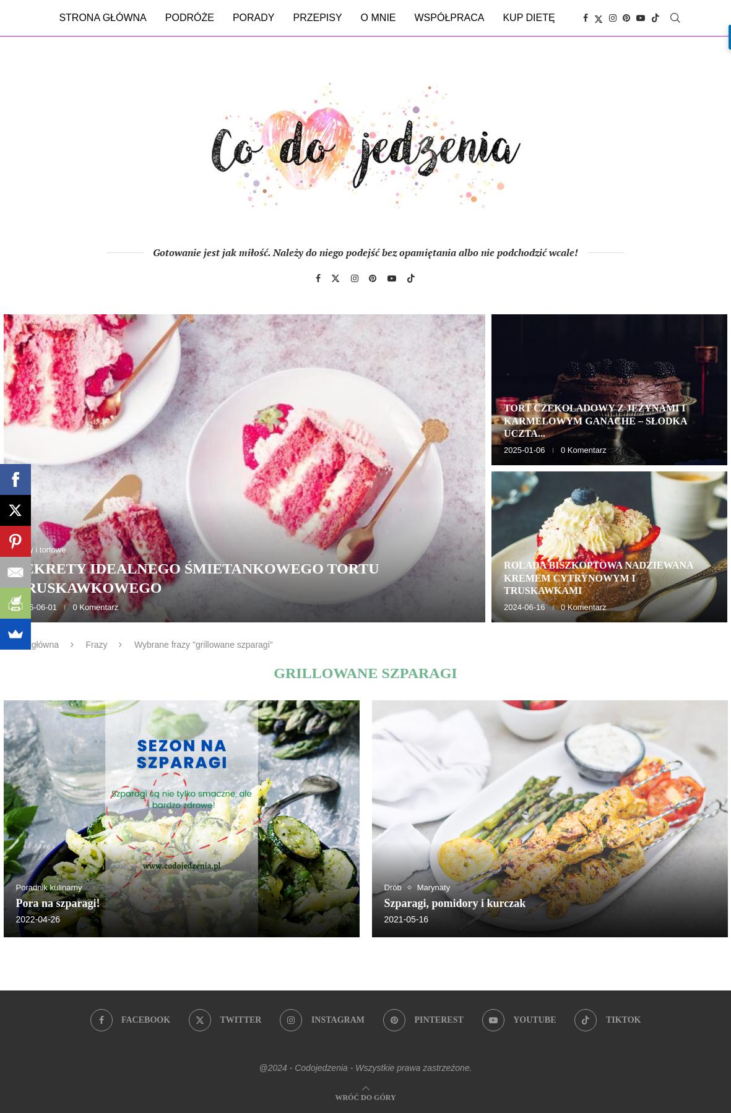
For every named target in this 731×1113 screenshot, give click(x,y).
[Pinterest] (626, 18)
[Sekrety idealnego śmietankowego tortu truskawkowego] (245, 468)
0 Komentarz (95, 607)
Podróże (189, 17)
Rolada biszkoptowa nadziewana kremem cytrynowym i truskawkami (598, 578)
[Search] (675, 18)
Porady (254, 17)
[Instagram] (612, 18)
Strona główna (102, 17)
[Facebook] (585, 18)
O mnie (378, 17)
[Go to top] (365, 1096)
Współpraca (450, 17)
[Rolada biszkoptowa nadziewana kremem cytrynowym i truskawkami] (609, 546)
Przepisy (317, 17)
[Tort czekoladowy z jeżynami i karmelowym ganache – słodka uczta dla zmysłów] (609, 389)
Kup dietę (529, 17)
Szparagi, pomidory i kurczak (455, 903)
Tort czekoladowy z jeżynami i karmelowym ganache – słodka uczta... (595, 421)
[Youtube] (640, 18)
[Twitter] (598, 18)
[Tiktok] (655, 18)
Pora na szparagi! (58, 903)
